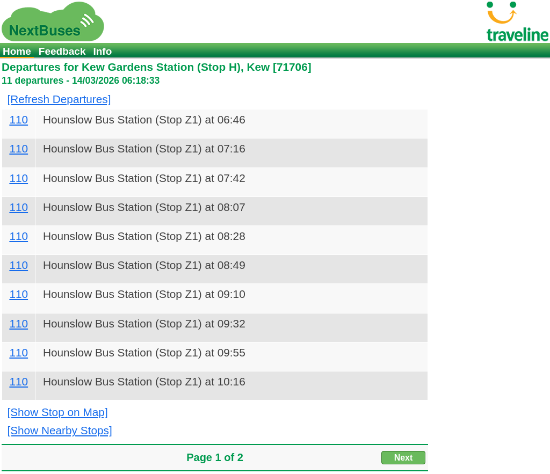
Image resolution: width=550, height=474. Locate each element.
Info (102, 51)
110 (18, 119)
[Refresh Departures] (59, 99)
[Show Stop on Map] (57, 412)
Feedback (62, 51)
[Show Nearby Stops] (59, 430)
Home (17, 51)
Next (403, 457)
